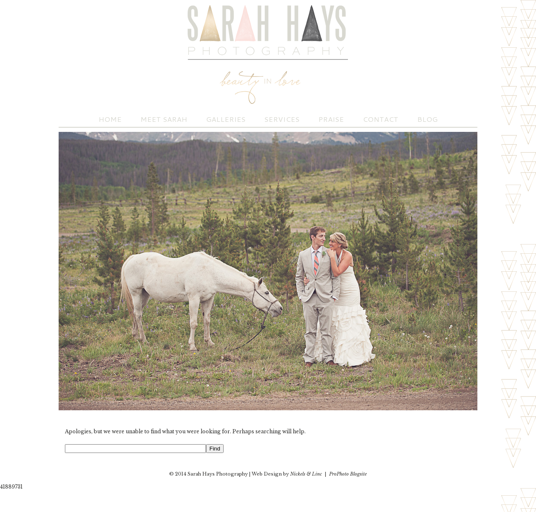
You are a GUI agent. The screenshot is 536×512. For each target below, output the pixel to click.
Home (109, 119)
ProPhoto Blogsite (348, 474)
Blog (427, 119)
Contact (380, 119)
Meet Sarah (163, 119)
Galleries (225, 119)
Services (281, 119)
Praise (331, 119)
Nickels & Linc (306, 474)
